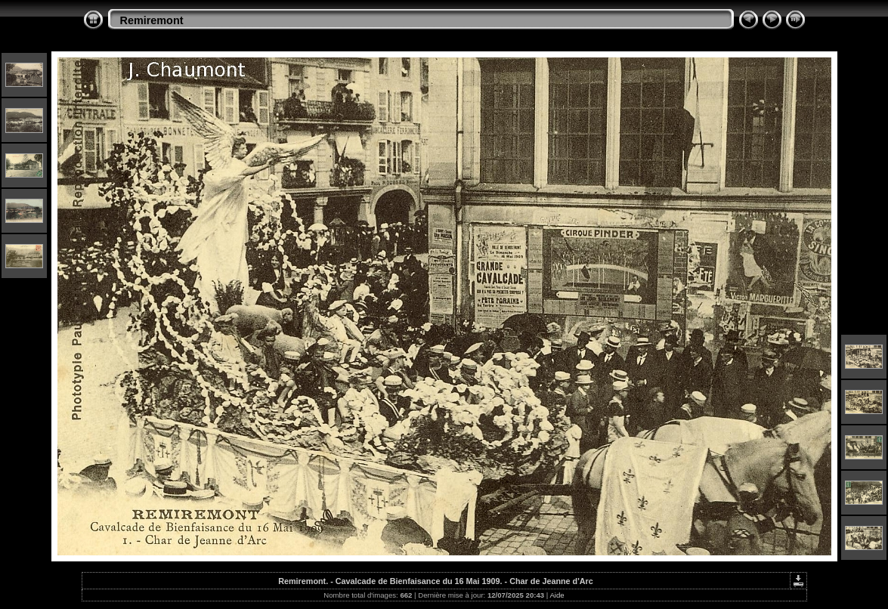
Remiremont (152, 20)
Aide (556, 595)
